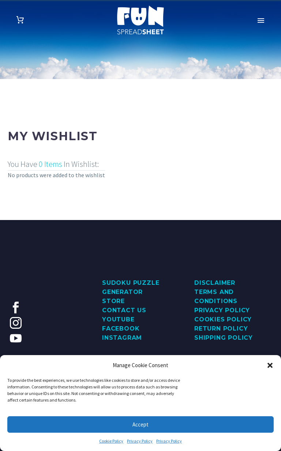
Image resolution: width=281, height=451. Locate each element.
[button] (270, 365)
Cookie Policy (111, 441)
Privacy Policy (140, 441)
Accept (140, 424)
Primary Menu (261, 20)
